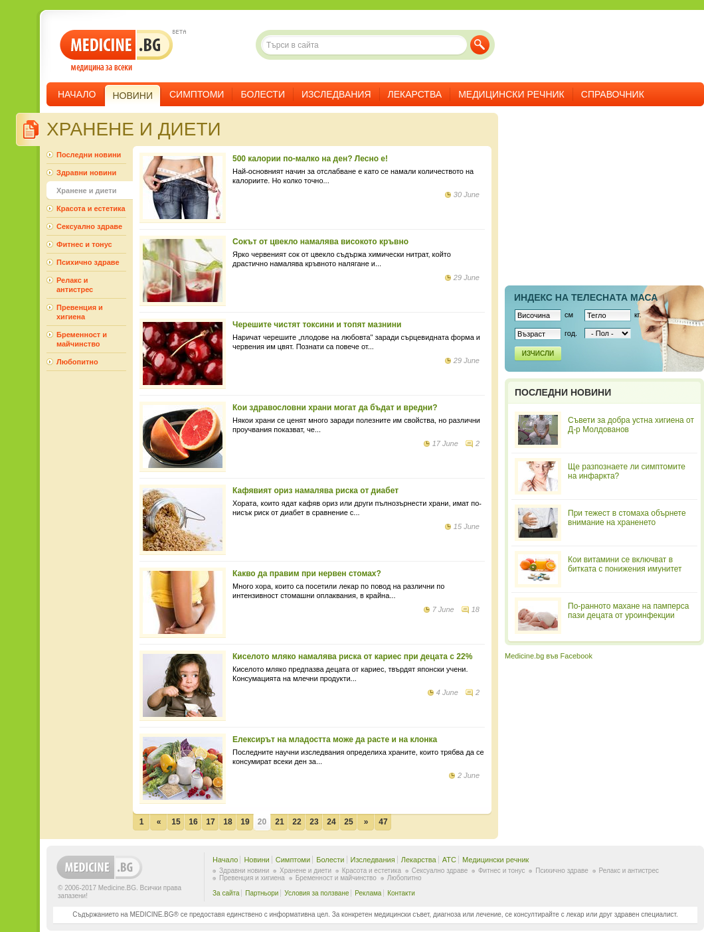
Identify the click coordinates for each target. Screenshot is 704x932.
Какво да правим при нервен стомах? (306, 573)
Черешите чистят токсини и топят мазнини (316, 324)
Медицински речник (511, 94)
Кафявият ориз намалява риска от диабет (315, 490)
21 (279, 821)
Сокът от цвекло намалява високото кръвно (320, 241)
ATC (449, 860)
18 (227, 821)
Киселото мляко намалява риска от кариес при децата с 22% (352, 656)
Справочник (612, 94)
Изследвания (336, 94)
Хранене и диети (86, 190)
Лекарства (415, 94)
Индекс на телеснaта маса (586, 297)
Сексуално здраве (89, 226)
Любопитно (77, 362)
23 (313, 821)
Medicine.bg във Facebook (548, 656)
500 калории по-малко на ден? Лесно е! (310, 158)
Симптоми (196, 94)
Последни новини (88, 155)
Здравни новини (86, 173)
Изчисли (538, 353)
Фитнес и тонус (84, 244)
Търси (479, 44)
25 (348, 821)
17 (210, 821)
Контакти (401, 893)
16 (193, 821)
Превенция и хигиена (79, 312)
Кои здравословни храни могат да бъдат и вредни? (335, 407)
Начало (77, 94)
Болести (262, 94)
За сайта (226, 893)
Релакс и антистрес (74, 284)
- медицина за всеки (116, 51)
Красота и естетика (91, 208)
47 (383, 821)
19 (244, 821)
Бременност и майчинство (81, 339)
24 (331, 821)
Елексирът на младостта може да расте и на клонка (334, 739)
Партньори (261, 893)
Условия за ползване (316, 893)
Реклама (368, 893)
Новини (256, 860)
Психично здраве (88, 262)
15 (175, 821)
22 (296, 821)
